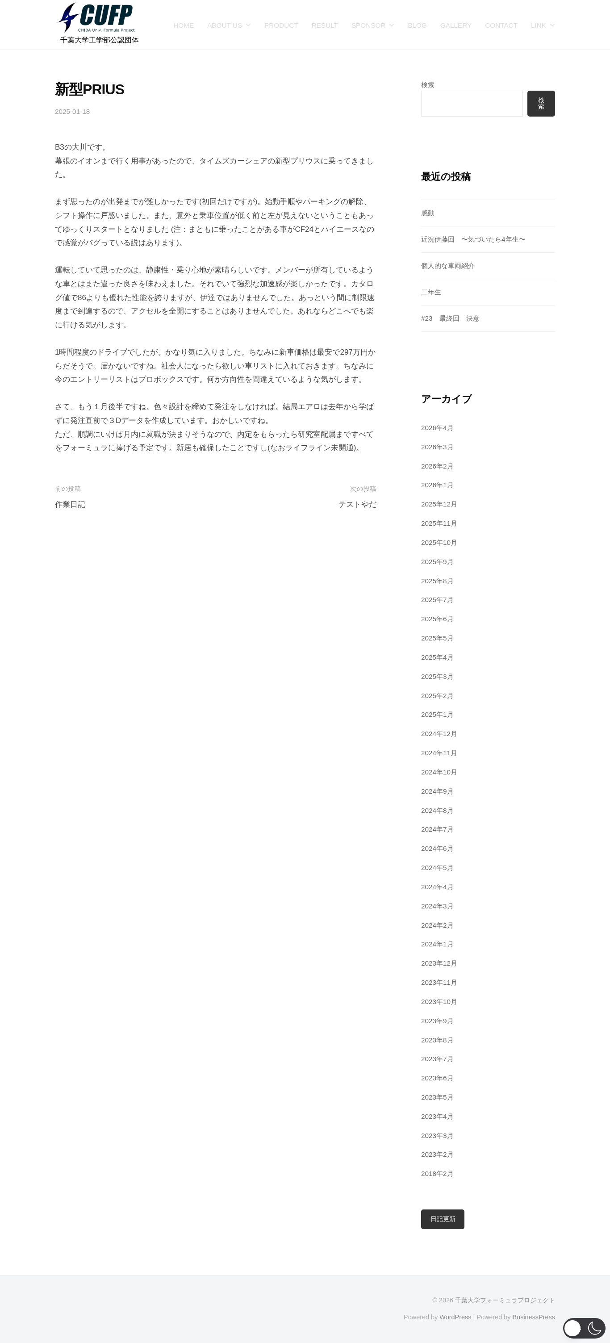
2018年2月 (437, 1173)
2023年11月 (439, 982)
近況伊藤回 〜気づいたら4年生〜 (473, 239)
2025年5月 (437, 638)
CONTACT (501, 25)
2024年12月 (439, 733)
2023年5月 (437, 1097)
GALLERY (456, 25)
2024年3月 (437, 906)
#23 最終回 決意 (450, 318)
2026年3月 (437, 447)
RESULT (325, 25)
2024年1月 (437, 944)
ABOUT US (224, 25)
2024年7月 (437, 829)
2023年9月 (437, 1021)
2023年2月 (437, 1154)
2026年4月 (437, 427)
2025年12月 (439, 504)
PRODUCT (281, 25)
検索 (428, 84)
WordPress (455, 1317)
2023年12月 (439, 963)
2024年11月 (439, 753)
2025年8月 (437, 581)
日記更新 (442, 1219)
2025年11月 (439, 523)
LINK (538, 25)
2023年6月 (437, 1078)
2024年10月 (439, 772)
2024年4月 (437, 887)
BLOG (417, 25)
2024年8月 (437, 810)
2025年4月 (437, 657)
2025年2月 (437, 695)
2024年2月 (437, 925)
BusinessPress (534, 1317)
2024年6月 (437, 848)
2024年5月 (437, 867)
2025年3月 (437, 676)
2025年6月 (437, 619)
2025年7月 (437, 599)
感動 (428, 213)
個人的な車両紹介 (448, 265)
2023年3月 (437, 1135)
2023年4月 (437, 1116)
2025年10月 (439, 542)
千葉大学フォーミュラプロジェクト (505, 1300)
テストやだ (357, 504)
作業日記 (70, 504)
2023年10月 (439, 1001)
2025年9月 (437, 561)
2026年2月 (437, 466)
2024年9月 (437, 791)
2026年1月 (437, 485)
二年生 (431, 292)
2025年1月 (437, 714)
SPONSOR (368, 25)
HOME (183, 25)
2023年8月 (437, 1040)
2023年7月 (437, 1059)
